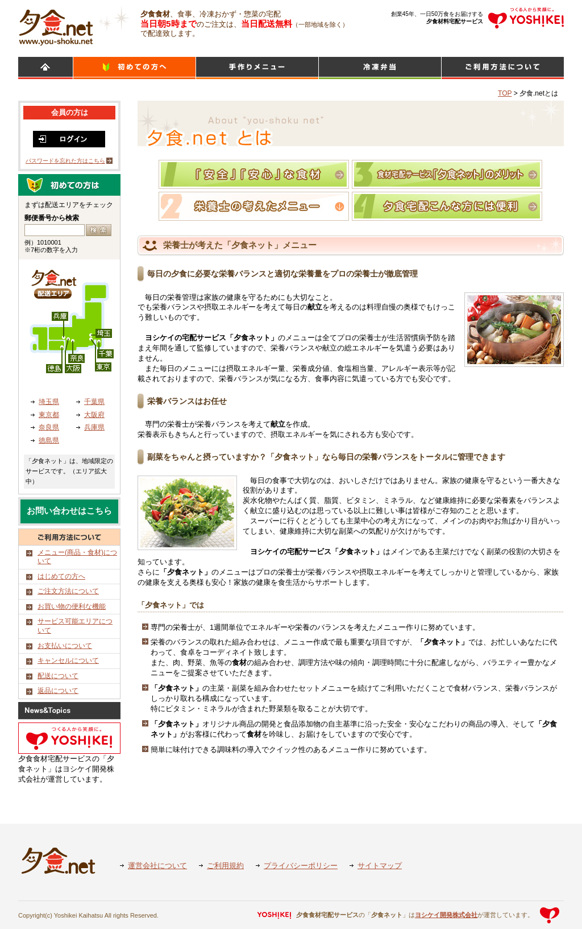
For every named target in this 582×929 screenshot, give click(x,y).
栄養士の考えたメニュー (254, 206)
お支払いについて (65, 646)
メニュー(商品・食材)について (77, 556)
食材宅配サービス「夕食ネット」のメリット (447, 174)
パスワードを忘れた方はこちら (65, 161)
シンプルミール (380, 68)
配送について (58, 676)
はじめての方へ (61, 576)
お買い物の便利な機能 (72, 606)
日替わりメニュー (257, 68)
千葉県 (94, 402)
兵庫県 (94, 427)
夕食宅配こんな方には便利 (447, 206)
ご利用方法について (503, 68)
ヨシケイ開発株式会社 (446, 914)
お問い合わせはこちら (69, 510)
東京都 (49, 415)
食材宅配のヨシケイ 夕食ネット (56, 25)
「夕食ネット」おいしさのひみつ (254, 174)
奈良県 (49, 427)
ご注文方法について (68, 591)
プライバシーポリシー (301, 865)
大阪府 (94, 415)
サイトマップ (379, 865)
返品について (58, 691)
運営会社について (157, 865)
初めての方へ (134, 68)
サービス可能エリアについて (75, 625)
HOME (45, 68)
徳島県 (49, 440)
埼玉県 (49, 402)
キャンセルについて (68, 660)
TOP (505, 93)
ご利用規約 (225, 865)
